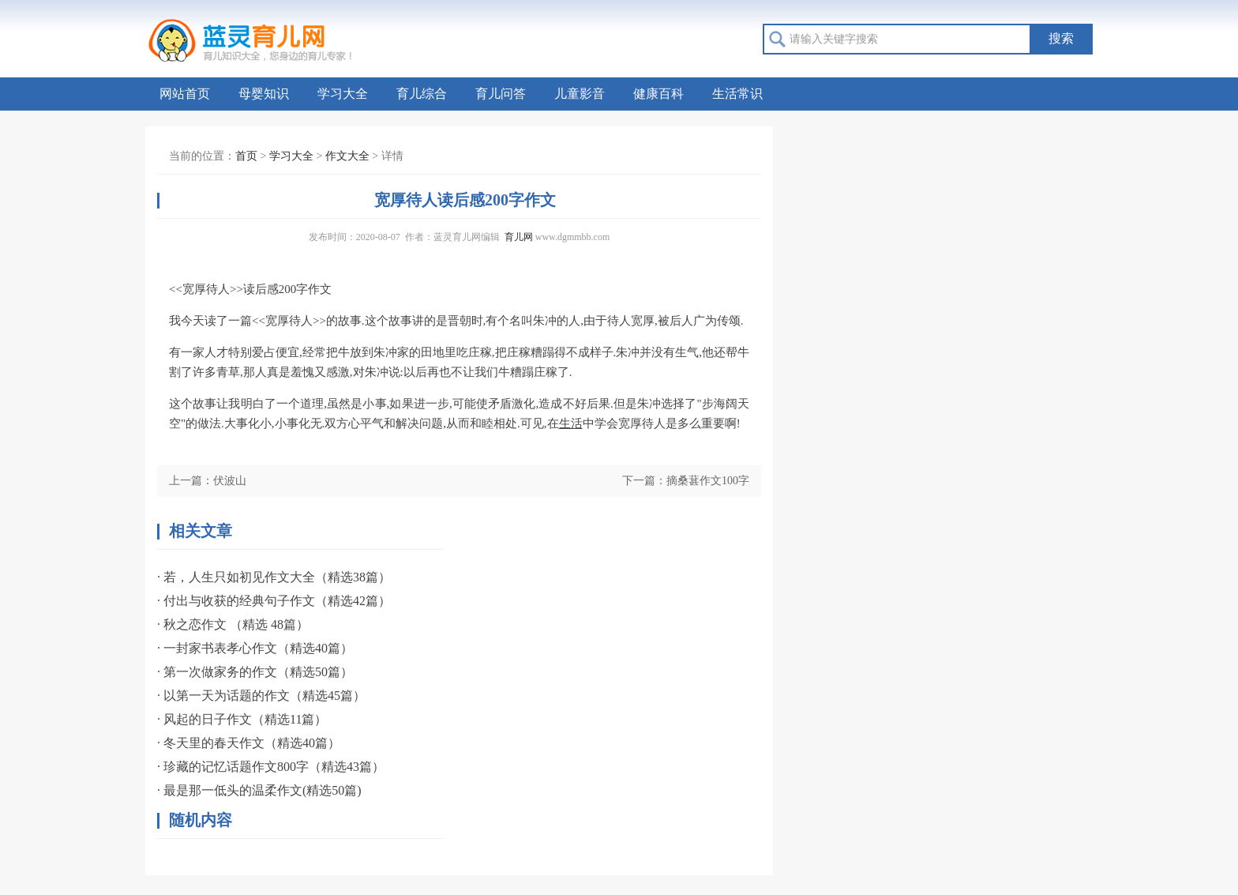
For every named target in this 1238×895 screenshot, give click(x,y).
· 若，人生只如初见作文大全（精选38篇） (274, 577)
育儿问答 (500, 93)
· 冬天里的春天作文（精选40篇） (248, 743)
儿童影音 (579, 93)
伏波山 (229, 481)
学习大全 (342, 93)
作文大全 (347, 156)
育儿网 (519, 237)
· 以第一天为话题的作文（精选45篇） (261, 695)
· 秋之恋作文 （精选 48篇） (233, 624)
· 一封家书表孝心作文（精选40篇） (255, 648)
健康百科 (658, 93)
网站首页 (184, 93)
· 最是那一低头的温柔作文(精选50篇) (259, 790)
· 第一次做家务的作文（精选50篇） (255, 672)
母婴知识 (263, 93)
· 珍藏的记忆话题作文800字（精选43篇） (271, 766)
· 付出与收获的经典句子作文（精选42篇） (274, 600)
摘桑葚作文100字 (707, 481)
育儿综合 (421, 93)
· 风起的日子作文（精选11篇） (242, 719)
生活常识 (737, 93)
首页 (246, 156)
